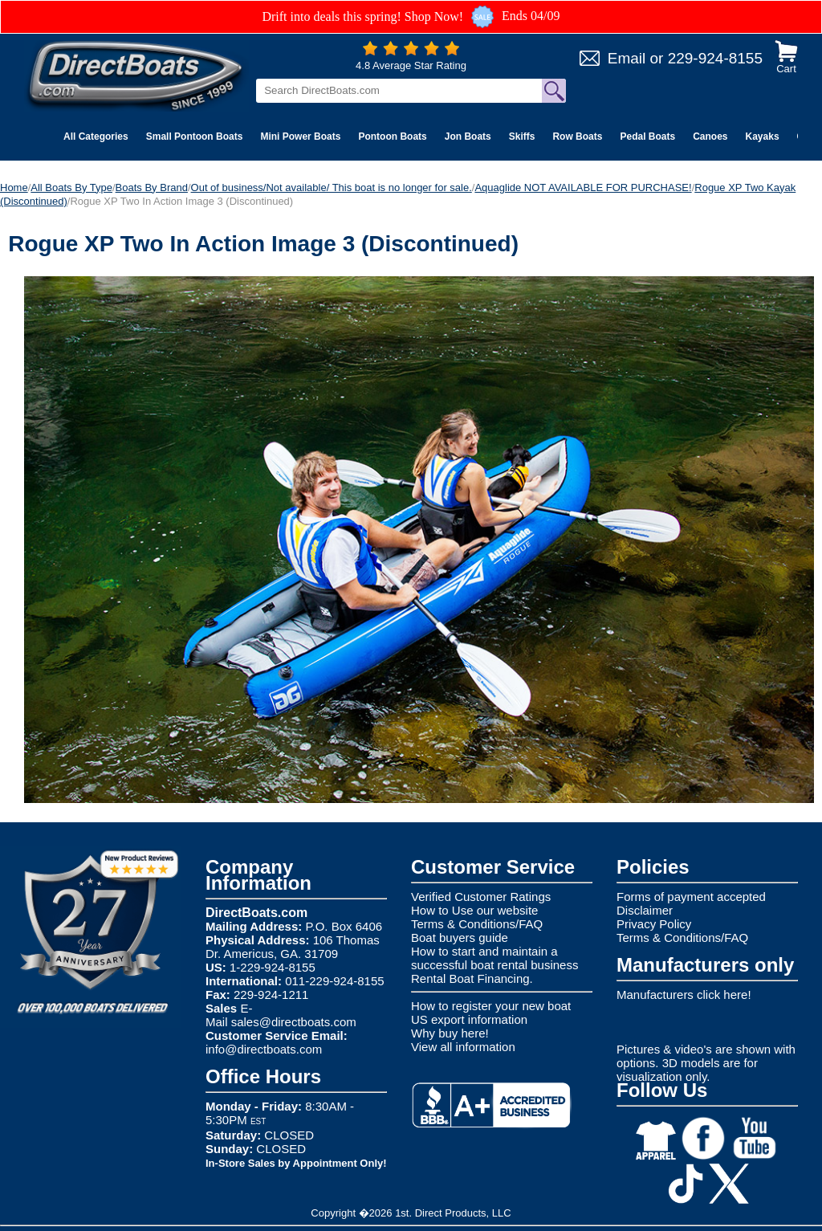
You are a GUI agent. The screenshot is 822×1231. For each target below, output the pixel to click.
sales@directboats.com (293, 1022)
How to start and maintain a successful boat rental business (494, 958)
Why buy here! (450, 1033)
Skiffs (522, 136)
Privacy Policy (653, 924)
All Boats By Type (71, 187)
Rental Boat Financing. (472, 978)
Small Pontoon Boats (194, 136)
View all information (463, 1047)
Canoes (710, 136)
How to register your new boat (491, 1006)
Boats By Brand (152, 187)
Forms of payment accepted (691, 896)
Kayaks (762, 136)
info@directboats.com (264, 1049)
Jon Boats (468, 136)
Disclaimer (644, 910)
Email (627, 58)
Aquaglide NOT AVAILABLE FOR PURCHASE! (582, 187)
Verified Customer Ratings (481, 896)
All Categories (95, 136)
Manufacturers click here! (683, 994)
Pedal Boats (647, 136)
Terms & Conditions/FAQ (477, 924)
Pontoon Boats (392, 136)
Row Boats (577, 136)
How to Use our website (474, 910)
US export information (469, 1019)
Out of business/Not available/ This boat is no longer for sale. (331, 187)
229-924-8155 (715, 58)
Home (14, 187)
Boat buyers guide (459, 937)
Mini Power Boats (300, 136)
